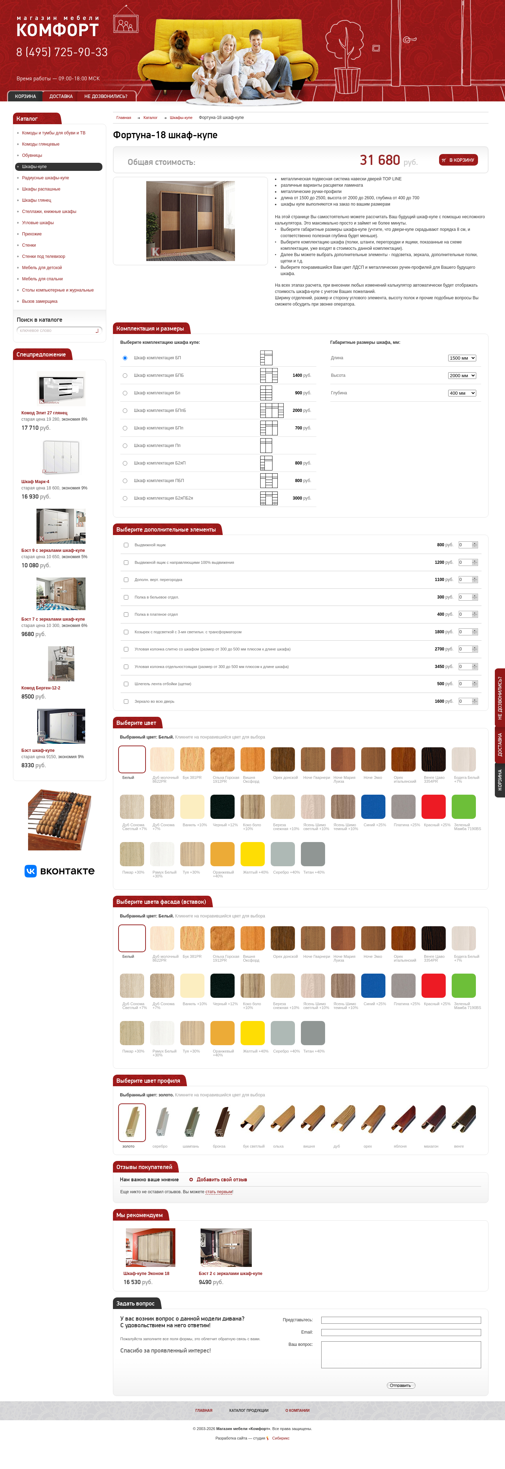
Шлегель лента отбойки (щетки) (163, 684)
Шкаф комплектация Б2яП (160, 463)
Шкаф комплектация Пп (157, 445)
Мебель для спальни (42, 278)
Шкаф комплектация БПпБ (160, 410)
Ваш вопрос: (301, 1344)
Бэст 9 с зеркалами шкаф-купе (53, 550)
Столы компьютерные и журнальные (58, 290)
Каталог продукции (249, 1411)
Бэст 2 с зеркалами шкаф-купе (230, 1273)
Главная (204, 1411)
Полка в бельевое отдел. (157, 597)
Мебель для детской (42, 267)
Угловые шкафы (38, 222)
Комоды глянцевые (41, 144)
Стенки (29, 245)
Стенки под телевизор (43, 256)
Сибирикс (280, 1438)
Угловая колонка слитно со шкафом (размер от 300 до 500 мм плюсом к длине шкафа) (213, 649)
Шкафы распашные (41, 189)
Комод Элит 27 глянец (44, 412)
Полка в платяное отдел (156, 614)
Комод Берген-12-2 (40, 688)
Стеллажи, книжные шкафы (49, 211)
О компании (297, 1411)
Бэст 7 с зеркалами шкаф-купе (53, 619)
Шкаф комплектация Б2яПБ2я (163, 498)
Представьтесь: (298, 1319)
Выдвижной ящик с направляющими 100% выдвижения (184, 562)
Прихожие (32, 234)
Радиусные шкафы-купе (45, 177)
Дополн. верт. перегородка (158, 579)
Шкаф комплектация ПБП (159, 480)
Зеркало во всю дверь (154, 701)
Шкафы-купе (34, 166)
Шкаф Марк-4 (35, 481)
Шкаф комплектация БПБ (159, 375)
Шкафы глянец (36, 200)
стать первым (219, 1191)
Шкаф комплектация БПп (158, 428)
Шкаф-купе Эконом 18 (146, 1273)
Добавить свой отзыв (222, 1179)
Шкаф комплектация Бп (157, 392)
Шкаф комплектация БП (157, 357)
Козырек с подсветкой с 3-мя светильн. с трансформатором (188, 632)
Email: (307, 1332)
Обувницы (32, 155)
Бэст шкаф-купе (38, 750)
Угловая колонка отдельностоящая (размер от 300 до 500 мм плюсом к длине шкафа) (212, 667)
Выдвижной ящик (150, 545)
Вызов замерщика (40, 301)
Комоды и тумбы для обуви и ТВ (54, 133)
